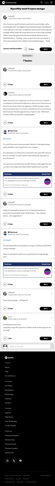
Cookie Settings (9, 479)
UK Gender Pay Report (31, 482)
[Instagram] (7, 460)
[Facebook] (20, 460)
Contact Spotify (10, 425)
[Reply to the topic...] (29, 346)
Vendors (8, 403)
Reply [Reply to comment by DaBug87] (46, 49)
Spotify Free (9, 452)
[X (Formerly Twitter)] (13, 460)
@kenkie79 (7, 139)
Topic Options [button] (27, 56)
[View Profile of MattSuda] (13, 131)
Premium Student (11, 448)
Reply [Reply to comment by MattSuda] (46, 194)
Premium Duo (10, 440)
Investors (8, 398)
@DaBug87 (7, 240)
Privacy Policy (26, 475)
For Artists (8, 385)
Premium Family (10, 444)
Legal (6, 475)
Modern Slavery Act (10, 482)
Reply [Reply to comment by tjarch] (46, 339)
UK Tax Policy (20, 482)
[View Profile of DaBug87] (11, 16)
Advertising (9, 394)
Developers (9, 390)
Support (8, 413)
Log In (46, 2)
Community (9, 2)
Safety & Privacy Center (16, 475)
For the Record (10, 376)
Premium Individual (11, 435)
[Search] (41, 2)
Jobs (6, 371)
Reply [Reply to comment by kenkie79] (46, 123)
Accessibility (26, 479)
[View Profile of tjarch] (10, 317)
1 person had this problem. (12, 48)
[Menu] (51, 2)
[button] (51, 17)
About (7, 367)
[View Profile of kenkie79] (11, 93)
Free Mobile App (11, 421)
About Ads (18, 479)
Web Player (9, 417)
